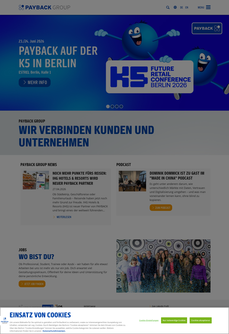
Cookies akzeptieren (200, 320)
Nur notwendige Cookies (174, 320)
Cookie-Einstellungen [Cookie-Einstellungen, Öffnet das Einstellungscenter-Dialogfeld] (149, 320)
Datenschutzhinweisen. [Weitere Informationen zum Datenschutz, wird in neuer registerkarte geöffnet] (54, 331)
